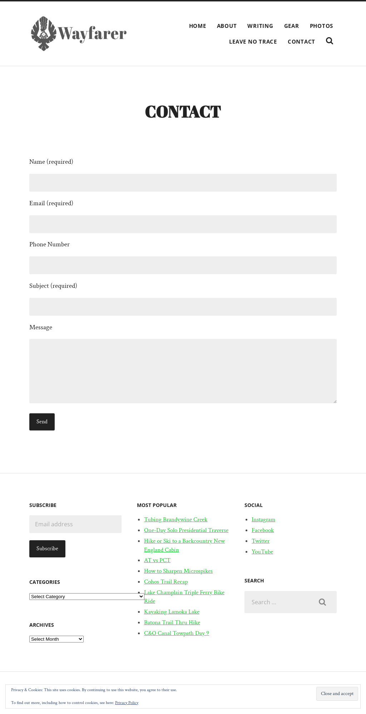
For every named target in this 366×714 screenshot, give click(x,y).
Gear (291, 25)
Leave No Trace (253, 41)
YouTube (262, 552)
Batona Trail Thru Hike (172, 622)
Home (197, 25)
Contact (301, 41)
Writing (260, 25)
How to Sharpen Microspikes (178, 571)
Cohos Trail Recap (166, 582)
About (227, 25)
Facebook (263, 530)
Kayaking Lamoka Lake (171, 612)
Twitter (260, 541)
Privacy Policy (126, 702)
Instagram (263, 519)
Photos (321, 25)
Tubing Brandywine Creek (175, 519)
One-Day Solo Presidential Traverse (186, 530)
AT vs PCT (157, 560)
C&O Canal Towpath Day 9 (176, 633)
